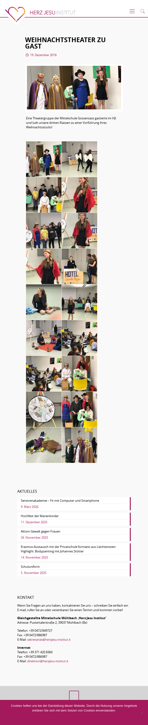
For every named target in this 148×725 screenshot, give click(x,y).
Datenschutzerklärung (88, 719)
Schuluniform (30, 566)
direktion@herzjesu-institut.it (47, 661)
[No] (141, 713)
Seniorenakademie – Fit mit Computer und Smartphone (60, 500)
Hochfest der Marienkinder (40, 516)
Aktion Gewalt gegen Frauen (40, 531)
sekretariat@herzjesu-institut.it (49, 639)
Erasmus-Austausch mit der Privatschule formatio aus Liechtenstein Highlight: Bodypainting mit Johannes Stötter (68, 549)
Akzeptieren (52, 719)
